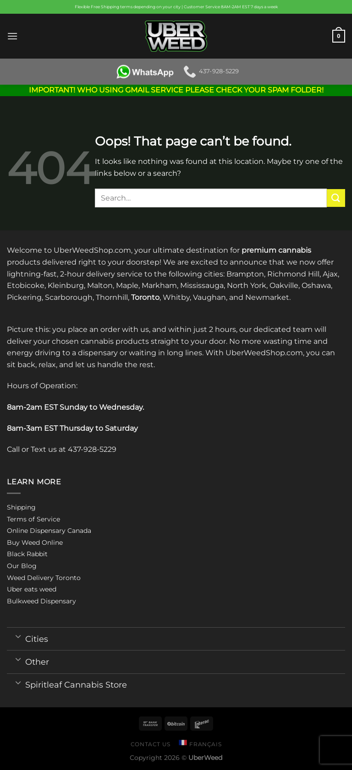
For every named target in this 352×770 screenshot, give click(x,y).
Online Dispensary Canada (49, 530)
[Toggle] (18, 636)
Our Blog (22, 566)
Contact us (150, 744)
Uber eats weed (31, 589)
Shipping (21, 507)
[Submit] (336, 198)
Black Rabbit (27, 554)
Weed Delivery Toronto (44, 578)
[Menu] (12, 36)
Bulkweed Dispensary (41, 601)
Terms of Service (33, 519)
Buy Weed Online (35, 542)
